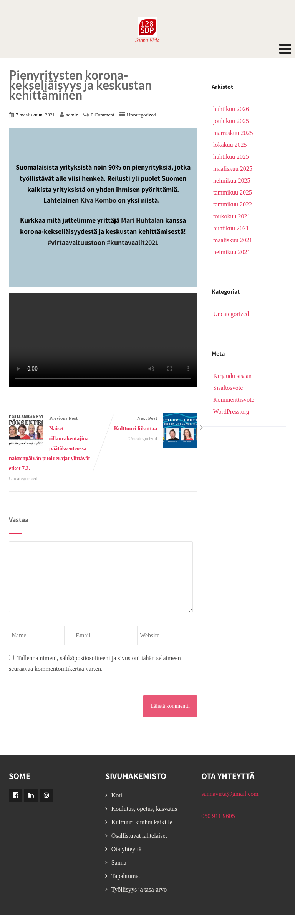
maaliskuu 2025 (232, 168)
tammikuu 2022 (232, 204)
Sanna (118, 862)
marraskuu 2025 (233, 133)
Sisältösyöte (227, 387)
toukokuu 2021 (231, 216)
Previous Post (56, 444)
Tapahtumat (125, 876)
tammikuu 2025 (232, 192)
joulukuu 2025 (231, 121)
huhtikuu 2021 (231, 228)
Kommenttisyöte (233, 399)
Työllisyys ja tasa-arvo (139, 889)
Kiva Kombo (98, 200)
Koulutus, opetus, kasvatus (144, 808)
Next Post (150, 424)
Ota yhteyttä (126, 849)
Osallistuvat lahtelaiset (139, 835)
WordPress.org (230, 411)
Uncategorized (141, 115)
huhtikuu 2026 (231, 109)
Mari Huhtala (140, 220)
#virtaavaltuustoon (76, 242)
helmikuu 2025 (231, 180)
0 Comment (102, 115)
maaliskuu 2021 (232, 240)
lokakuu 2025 (230, 144)
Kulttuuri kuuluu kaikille (141, 822)
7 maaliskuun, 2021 (35, 115)
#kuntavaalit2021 (133, 242)
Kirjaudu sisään (232, 376)
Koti (116, 795)
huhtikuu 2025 (231, 156)
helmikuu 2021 (231, 252)
